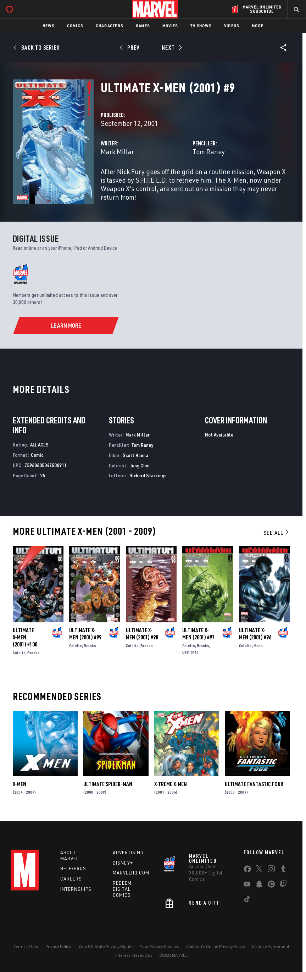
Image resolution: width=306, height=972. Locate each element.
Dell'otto (190, 652)
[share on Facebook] (247, 870)
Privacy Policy (58, 946)
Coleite (19, 652)
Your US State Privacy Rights (105, 946)
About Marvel (69, 855)
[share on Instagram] (271, 870)
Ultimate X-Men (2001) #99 (85, 634)
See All (276, 532)
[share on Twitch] (283, 885)
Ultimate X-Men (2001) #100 (25, 637)
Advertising (128, 852)
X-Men (19, 784)
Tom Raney (209, 152)
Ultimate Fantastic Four (254, 784)
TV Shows (200, 25)
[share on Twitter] (259, 870)
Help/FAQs (73, 868)
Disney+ (123, 863)
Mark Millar (117, 152)
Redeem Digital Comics (122, 889)
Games (143, 25)
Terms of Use (25, 946)
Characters (109, 25)
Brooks (33, 652)
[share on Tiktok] (247, 900)
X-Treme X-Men (170, 784)
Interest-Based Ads (133, 955)
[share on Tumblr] (283, 870)
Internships (75, 889)
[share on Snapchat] (259, 885)
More (257, 25)
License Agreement (270, 946)
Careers (71, 879)
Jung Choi (140, 465)
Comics (75, 25)
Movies (170, 25)
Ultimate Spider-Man (107, 784)
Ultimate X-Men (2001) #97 (198, 634)
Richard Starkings (148, 475)
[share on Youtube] (247, 885)
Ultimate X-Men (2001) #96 (255, 634)
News (48, 25)
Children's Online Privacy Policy (215, 946)
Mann (258, 645)
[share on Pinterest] (271, 885)
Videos (231, 25)
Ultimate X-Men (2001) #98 (142, 634)
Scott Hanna (135, 455)
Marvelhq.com (131, 873)
